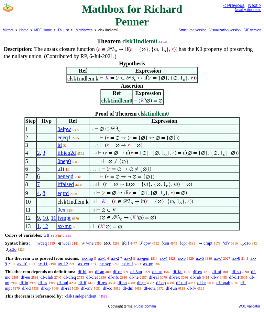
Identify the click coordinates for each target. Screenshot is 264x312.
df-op (161, 282)
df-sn (122, 282)
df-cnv (87, 288)
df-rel (66, 288)
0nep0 (64, 161)
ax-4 (163, 258)
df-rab (195, 277)
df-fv (191, 288)
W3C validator (249, 306)
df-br (201, 282)
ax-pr (147, 263)
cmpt (208, 243)
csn (166, 243)
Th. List (63, 30)
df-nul (62, 282)
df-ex (197, 271)
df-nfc (113, 277)
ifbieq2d (66, 153)
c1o (247, 243)
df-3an (136, 271)
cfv (227, 243)
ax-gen (143, 258)
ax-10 (22, 263)
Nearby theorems (248, 10)
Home (24, 30)
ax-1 (102, 258)
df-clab (47, 277)
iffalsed (65, 184)
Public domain (145, 306)
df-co (107, 288)
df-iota (150, 288)
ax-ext (83, 263)
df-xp (46, 288)
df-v (215, 277)
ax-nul (127, 263)
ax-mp (64, 226)
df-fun (171, 288)
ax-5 (182, 258)
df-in (24, 282)
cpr (184, 243)
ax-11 (43, 263)
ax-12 (63, 263)
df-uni (181, 282)
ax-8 (236, 258)
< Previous (233, 5)
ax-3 (128, 258)
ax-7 (218, 258)
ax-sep (105, 263)
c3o (13, 249)
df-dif (234, 277)
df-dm (127, 288)
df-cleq (69, 277)
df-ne (134, 277)
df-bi (82, 271)
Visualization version (225, 30)
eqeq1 (63, 137)
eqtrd (63, 193)
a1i (60, 169)
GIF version (252, 30)
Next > (254, 5)
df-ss (42, 282)
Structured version (192, 30)
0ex (61, 210)
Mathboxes (83, 30)
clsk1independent (80, 296)
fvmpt (63, 218)
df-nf (216, 271)
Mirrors (8, 30)
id (59, 145)
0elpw (64, 129)
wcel (66, 243)
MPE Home (43, 30)
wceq (42, 243)
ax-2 (115, 258)
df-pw (102, 282)
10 (45, 218)
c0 (109, 243)
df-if (82, 282)
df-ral (154, 277)
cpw (147, 243)
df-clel (92, 277)
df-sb (236, 271)
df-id (26, 288)
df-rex (174, 277)
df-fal (178, 271)
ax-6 (200, 258)
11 (53, 218)
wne (90, 243)
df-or (117, 271)
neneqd (65, 176)
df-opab (223, 282)
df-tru (157, 271)
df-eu (25, 277)
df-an (99, 271)
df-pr (141, 282)
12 (45, 226)
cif (126, 243)
